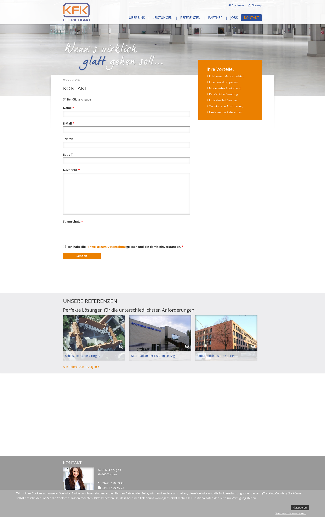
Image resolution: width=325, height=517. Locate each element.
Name (68, 108)
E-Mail (68, 123)
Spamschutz (73, 221)
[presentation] (94, 232)
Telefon (68, 139)
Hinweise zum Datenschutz (106, 247)
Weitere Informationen (290, 513)
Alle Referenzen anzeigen (80, 367)
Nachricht (71, 170)
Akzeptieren (300, 507)
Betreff (67, 154)
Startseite (238, 5)
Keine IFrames (162, 414)
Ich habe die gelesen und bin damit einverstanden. (125, 247)
